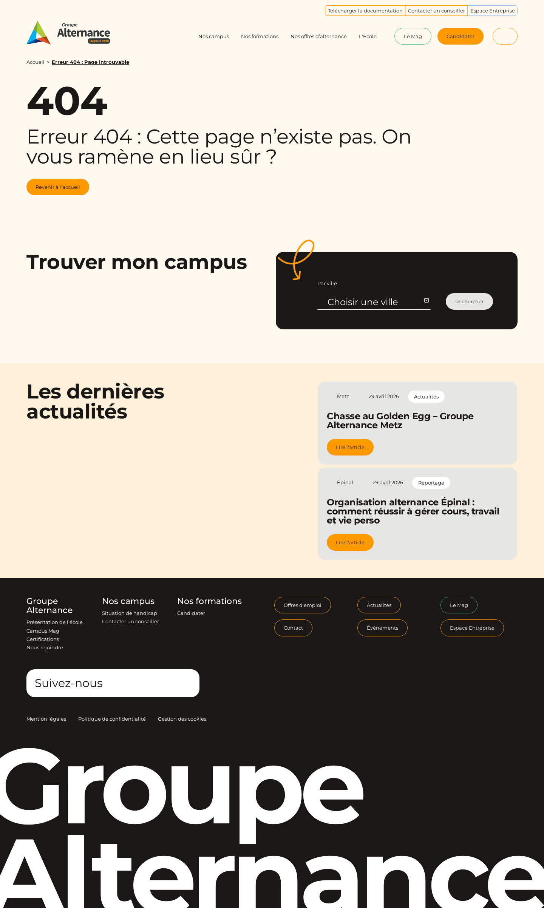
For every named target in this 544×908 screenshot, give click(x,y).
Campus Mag (42, 630)
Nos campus (128, 601)
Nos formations (209, 601)
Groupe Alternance (49, 606)
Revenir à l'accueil (58, 187)
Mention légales (46, 718)
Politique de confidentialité (112, 718)
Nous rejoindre (44, 647)
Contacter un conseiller (130, 621)
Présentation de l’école (54, 622)
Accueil (35, 62)
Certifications (42, 639)
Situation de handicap (129, 613)
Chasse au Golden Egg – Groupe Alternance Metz (400, 421)
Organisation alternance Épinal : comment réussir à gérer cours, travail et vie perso (413, 511)
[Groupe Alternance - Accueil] (75, 33)
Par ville (327, 283)
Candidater (191, 613)
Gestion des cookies (182, 718)
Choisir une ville (378, 301)
